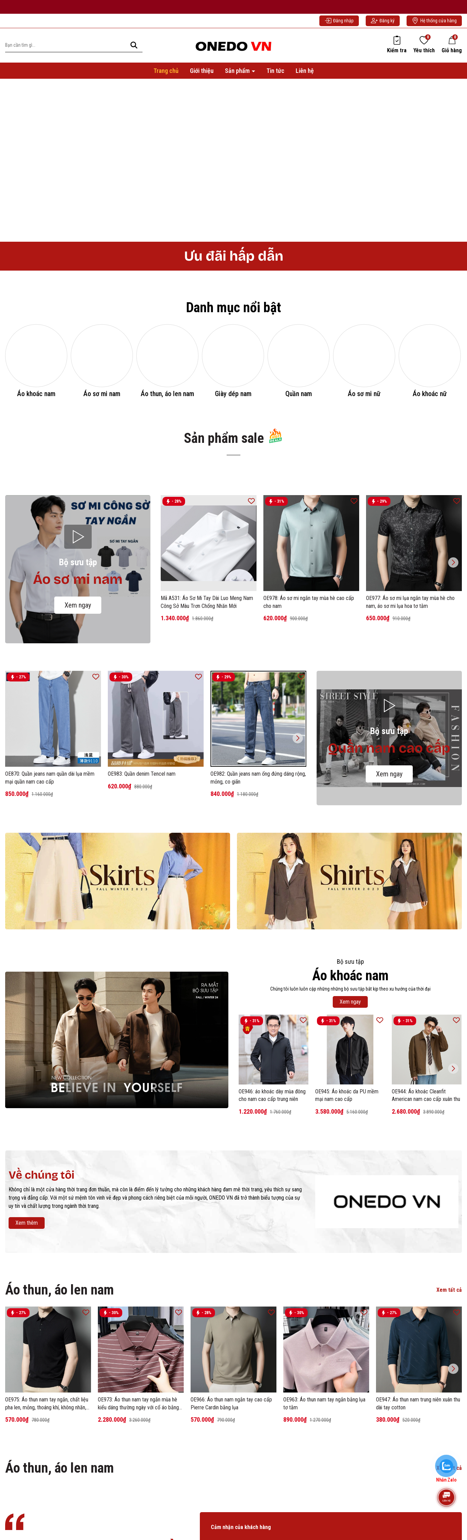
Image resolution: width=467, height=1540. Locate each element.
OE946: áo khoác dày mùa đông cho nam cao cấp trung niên (272, 1195)
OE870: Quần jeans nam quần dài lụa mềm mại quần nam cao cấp (49, 878)
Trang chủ (166, 75)
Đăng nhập (339, 25)
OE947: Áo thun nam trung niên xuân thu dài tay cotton (418, 1504)
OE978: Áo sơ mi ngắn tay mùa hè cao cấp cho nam (308, 702)
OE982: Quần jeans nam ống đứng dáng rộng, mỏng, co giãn (258, 878)
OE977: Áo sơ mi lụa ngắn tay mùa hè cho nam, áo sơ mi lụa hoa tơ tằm (410, 702)
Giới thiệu (202, 75)
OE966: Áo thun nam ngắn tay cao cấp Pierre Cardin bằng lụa (231, 1504)
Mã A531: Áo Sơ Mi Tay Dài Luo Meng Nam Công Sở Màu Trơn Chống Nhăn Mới (207, 702)
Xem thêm (26, 1323)
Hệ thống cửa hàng (434, 25)
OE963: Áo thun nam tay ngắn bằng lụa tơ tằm (324, 1504)
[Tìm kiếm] (134, 50)
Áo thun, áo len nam (59, 1390)
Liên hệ (305, 75)
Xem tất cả (449, 1390)
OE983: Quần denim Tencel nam (141, 874)
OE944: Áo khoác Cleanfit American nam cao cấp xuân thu (426, 1195)
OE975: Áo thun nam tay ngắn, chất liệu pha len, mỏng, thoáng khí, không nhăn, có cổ (46, 1504)
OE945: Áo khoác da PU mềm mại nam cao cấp (346, 1195)
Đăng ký (383, 25)
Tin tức (275, 75)
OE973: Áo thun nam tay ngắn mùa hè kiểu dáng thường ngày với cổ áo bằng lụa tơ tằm (138, 1504)
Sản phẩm (238, 75)
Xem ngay (78, 705)
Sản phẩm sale (233, 538)
